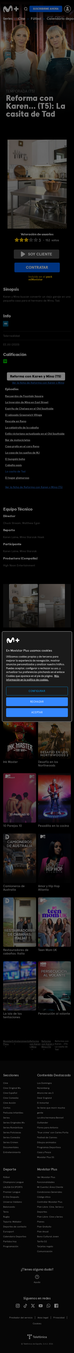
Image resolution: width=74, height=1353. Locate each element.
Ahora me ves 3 (45, 1093)
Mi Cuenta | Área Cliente (50, 1187)
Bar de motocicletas (17, 440)
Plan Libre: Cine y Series (50, 1216)
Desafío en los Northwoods (48, 763)
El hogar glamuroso (17, 477)
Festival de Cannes (47, 1137)
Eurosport (8, 1231)
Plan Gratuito (44, 1226)
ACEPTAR (37, 712)
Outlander (42, 1122)
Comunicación (44, 1251)
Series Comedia (11, 1137)
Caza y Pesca (44, 1152)
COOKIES (37, 1323)
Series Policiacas (12, 1132)
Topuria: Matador (12, 1221)
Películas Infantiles (13, 1112)
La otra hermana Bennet (50, 1117)
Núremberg (43, 1088)
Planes (40, 1221)
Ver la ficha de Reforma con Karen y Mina (38, 382)
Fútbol (36, 18)
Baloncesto (9, 1206)
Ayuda (37, 1279)
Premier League (11, 1192)
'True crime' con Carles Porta (52, 1132)
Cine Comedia (10, 1098)
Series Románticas (13, 1127)
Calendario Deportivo (14, 1236)
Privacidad (59, 1317)
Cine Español (10, 1093)
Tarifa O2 (42, 1241)
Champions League (13, 1182)
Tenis (5, 1211)
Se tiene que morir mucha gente (51, 1110)
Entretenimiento (12, 1152)
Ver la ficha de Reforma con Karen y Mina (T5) (34, 487)
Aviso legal (42, 1317)
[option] (24, 605)
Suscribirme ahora (46, 8)
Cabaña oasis (13, 465)
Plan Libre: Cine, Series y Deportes (50, 1209)
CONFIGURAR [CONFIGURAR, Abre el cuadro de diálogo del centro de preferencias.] (37, 691)
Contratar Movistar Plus (49, 1202)
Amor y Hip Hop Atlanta (49, 887)
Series (8, 18)
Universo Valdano (12, 1202)
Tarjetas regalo (45, 1246)
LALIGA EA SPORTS (12, 1187)
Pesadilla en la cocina (53, 826)
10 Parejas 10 (12, 826)
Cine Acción (9, 1102)
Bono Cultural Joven (48, 1236)
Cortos (6, 1107)
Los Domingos (44, 1083)
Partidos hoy (9, 1241)
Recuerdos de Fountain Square (24, 396)
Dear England (44, 1098)
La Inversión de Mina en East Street (26, 402)
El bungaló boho (15, 459)
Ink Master (10, 762)
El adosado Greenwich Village (23, 414)
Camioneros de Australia (14, 887)
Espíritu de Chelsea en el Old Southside (29, 408)
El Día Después (11, 1197)
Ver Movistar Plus (46, 1177)
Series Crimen (10, 1142)
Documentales (11, 1147)
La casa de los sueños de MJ (22, 452)
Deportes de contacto (14, 1226)
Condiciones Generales (49, 1192)
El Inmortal (43, 1102)
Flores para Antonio (47, 1127)
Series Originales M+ (14, 1122)
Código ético (44, 1197)
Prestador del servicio (21, 1317)
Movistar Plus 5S (45, 1157)
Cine (21, 18)
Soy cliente (36, 254)
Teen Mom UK (47, 950)
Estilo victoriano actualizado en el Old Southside (35, 433)
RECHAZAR (37, 701)
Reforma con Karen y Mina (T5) (35, 376)
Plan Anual (43, 1231)
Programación (10, 1246)
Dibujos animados (46, 1142)
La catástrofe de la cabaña (22, 427)
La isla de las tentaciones (12, 1015)
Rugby (6, 1216)
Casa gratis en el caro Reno (22, 446)
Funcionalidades (45, 1182)
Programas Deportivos (49, 1147)
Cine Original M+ (12, 1088)
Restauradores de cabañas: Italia (15, 951)
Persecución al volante (54, 1013)
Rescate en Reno (15, 421)
